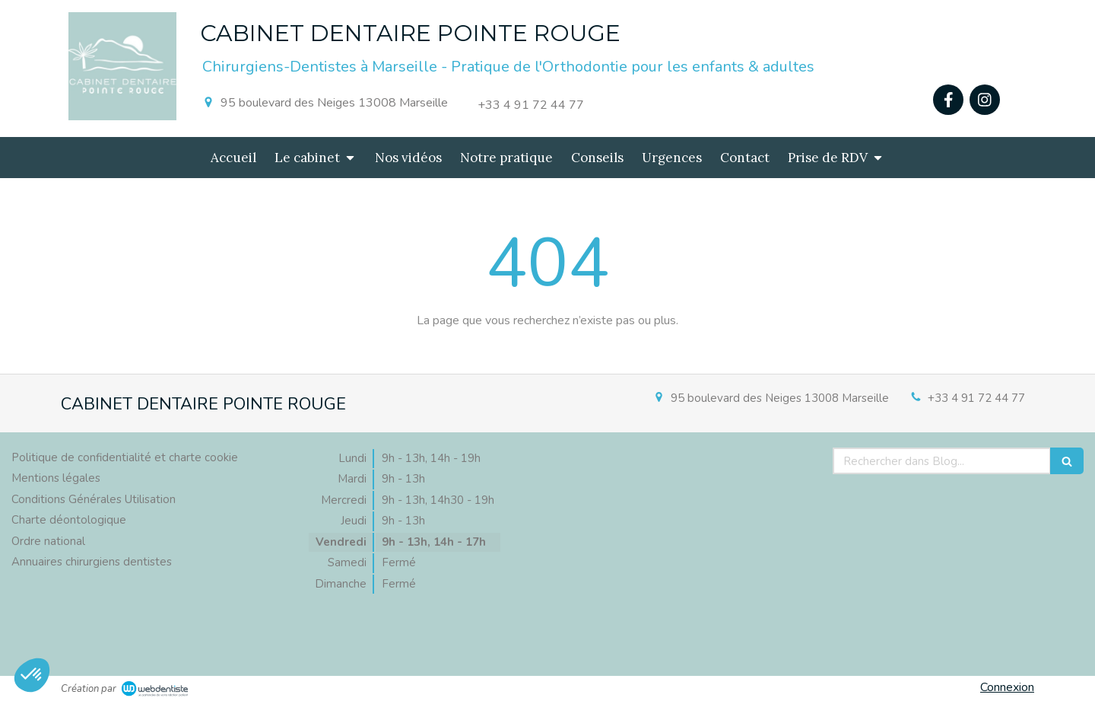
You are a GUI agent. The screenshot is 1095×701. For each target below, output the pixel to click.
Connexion (1007, 687)
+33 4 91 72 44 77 (976, 398)
